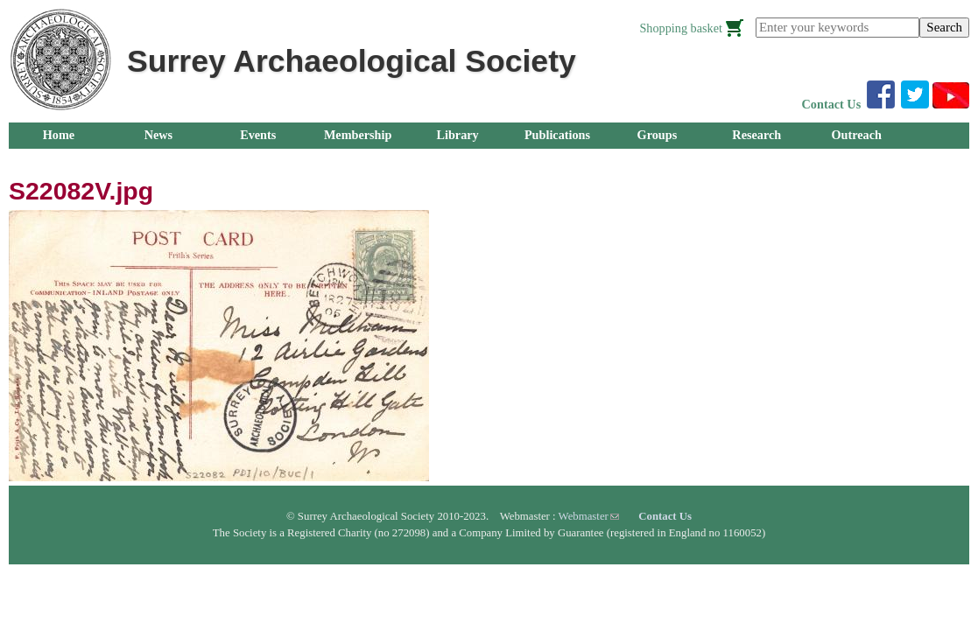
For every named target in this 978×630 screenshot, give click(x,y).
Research (756, 135)
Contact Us (832, 104)
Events (258, 135)
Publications (557, 135)
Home (58, 135)
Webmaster (589, 516)
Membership (358, 135)
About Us (58, 161)
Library (457, 135)
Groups (657, 135)
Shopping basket (680, 28)
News (158, 135)
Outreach (856, 135)
